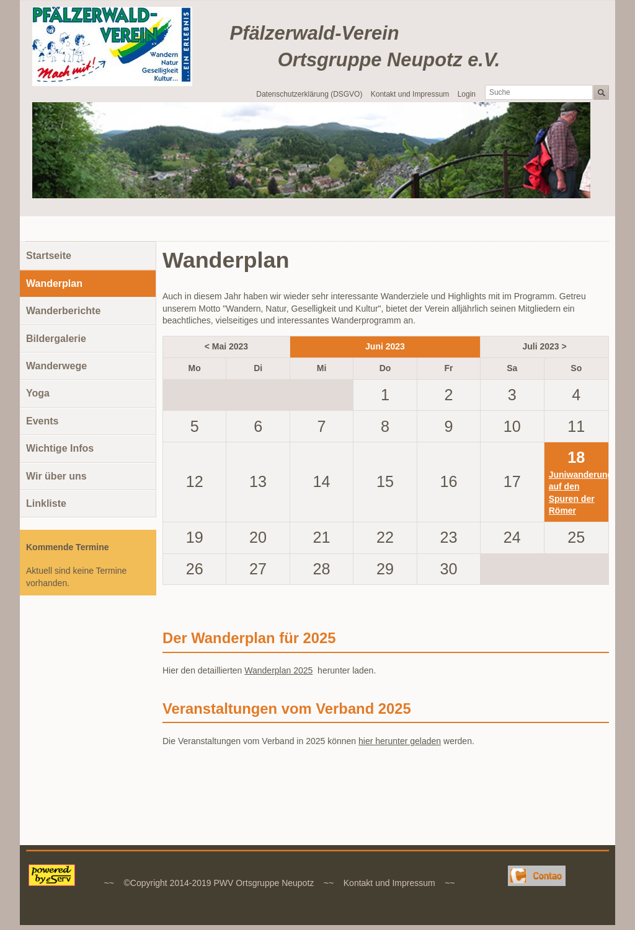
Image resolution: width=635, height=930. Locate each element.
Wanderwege (56, 366)
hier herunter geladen (399, 741)
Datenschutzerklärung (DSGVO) (309, 94)
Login (467, 94)
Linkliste (46, 503)
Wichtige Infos (60, 448)
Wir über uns (56, 476)
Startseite (48, 255)
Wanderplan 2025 (278, 670)
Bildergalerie (56, 338)
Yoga (38, 393)
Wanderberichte (63, 310)
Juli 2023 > (544, 346)
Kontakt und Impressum (410, 94)
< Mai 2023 (226, 346)
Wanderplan (54, 283)
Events (42, 421)
